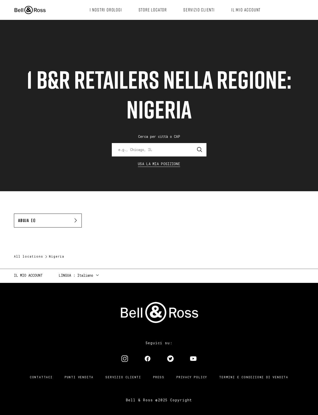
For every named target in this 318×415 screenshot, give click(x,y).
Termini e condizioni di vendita (253, 377)
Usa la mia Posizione (159, 163)
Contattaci (41, 377)
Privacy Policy (191, 377)
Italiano (85, 275)
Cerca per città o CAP (159, 136)
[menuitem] (105, 10)
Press (158, 377)
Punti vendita (79, 377)
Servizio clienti (123, 377)
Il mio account (28, 275)
